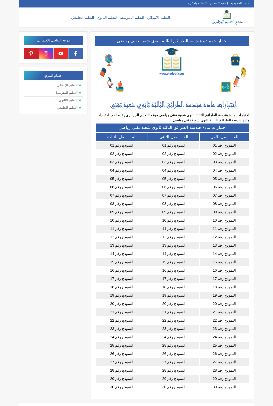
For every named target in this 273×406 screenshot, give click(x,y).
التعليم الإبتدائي (67, 85)
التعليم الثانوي (107, 18)
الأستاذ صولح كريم (197, 3)
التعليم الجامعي (82, 18)
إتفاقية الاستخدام (219, 3)
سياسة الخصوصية (240, 3)
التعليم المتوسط (132, 18)
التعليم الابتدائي (158, 18)
